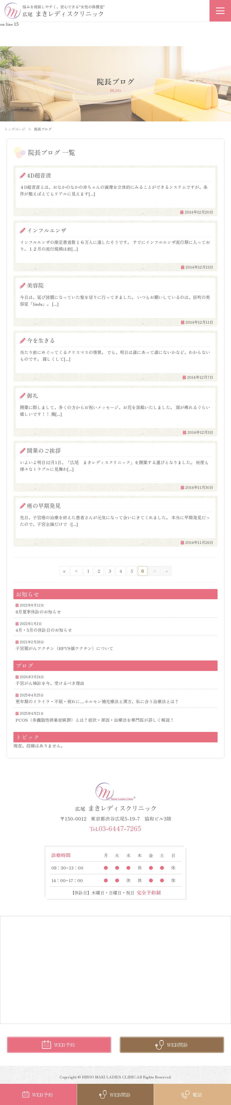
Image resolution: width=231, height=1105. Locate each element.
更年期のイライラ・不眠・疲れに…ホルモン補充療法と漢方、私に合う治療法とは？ (97, 701)
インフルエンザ (46, 230)
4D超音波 (39, 175)
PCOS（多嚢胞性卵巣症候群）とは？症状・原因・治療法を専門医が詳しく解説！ (95, 720)
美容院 (35, 285)
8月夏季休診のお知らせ (38, 611)
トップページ (14, 129)
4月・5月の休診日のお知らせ (44, 630)
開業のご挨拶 (44, 450)
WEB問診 (177, 1044)
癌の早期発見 (44, 505)
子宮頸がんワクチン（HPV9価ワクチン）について (64, 648)
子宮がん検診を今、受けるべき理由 (50, 683)
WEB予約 (64, 1044)
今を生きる (41, 340)
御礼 (32, 395)
